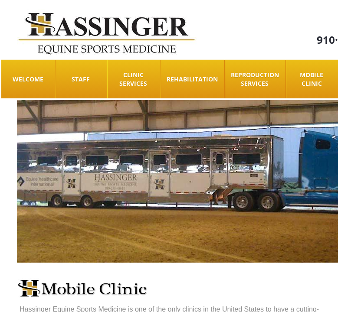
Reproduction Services (255, 79)
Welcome (28, 79)
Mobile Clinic (311, 79)
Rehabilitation (192, 79)
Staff (81, 79)
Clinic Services (133, 79)
